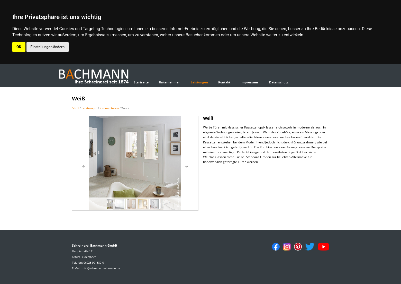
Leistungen (199, 82)
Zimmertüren (109, 108)
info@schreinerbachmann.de (101, 268)
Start (75, 108)
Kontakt (224, 82)
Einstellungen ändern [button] (48, 47)
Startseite (141, 82)
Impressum (249, 82)
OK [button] (18, 47)
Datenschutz (278, 82)
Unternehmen (169, 82)
